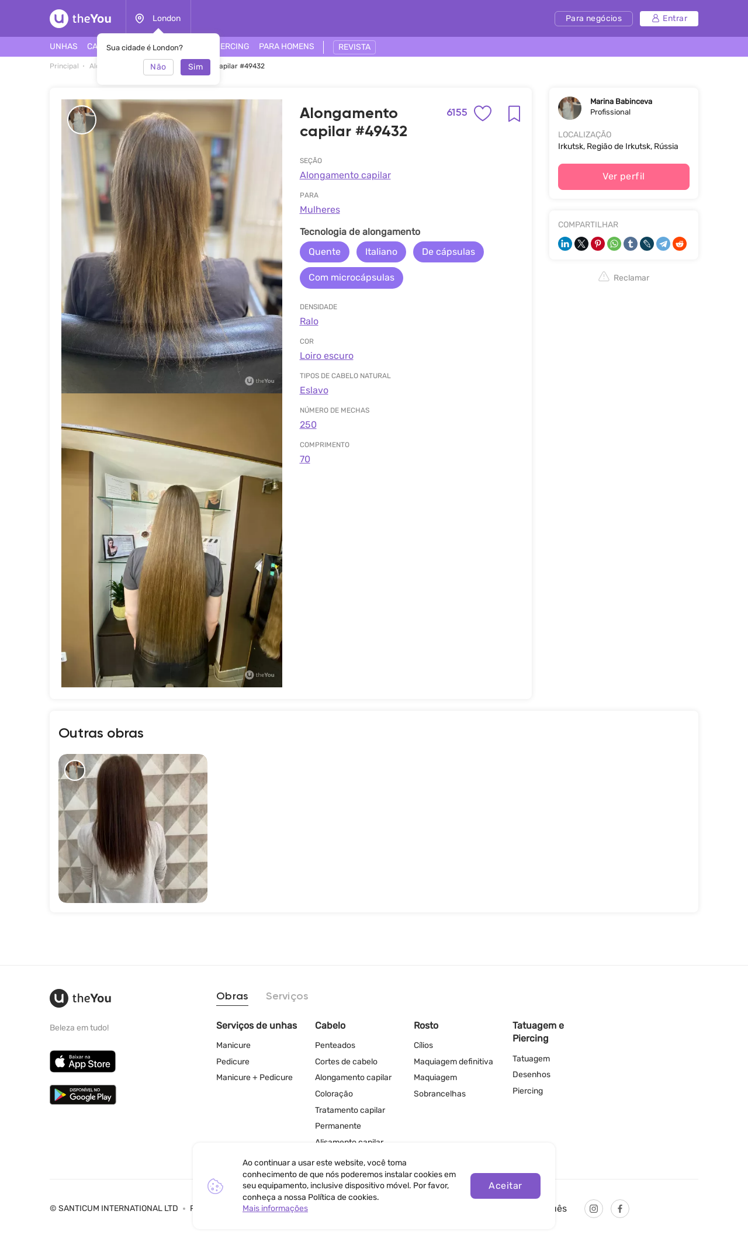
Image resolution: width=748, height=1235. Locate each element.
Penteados (335, 1045)
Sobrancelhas (440, 1094)
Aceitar (505, 1185)
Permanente (338, 1126)
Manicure (233, 1045)
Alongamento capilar (345, 175)
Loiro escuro (327, 355)
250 (308, 424)
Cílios (423, 1045)
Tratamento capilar (350, 1110)
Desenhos (531, 1075)
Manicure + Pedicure (254, 1077)
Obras (232, 996)
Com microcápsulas (351, 277)
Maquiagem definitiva (453, 1062)
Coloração (334, 1094)
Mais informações (275, 1208)
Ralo (309, 321)
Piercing (527, 1091)
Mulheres (320, 209)
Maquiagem (435, 1077)
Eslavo (314, 390)
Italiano (381, 251)
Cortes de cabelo (346, 1062)
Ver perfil (623, 176)
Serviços (287, 996)
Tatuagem (531, 1059)
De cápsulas (448, 251)
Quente (325, 251)
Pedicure (233, 1062)
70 (305, 459)
